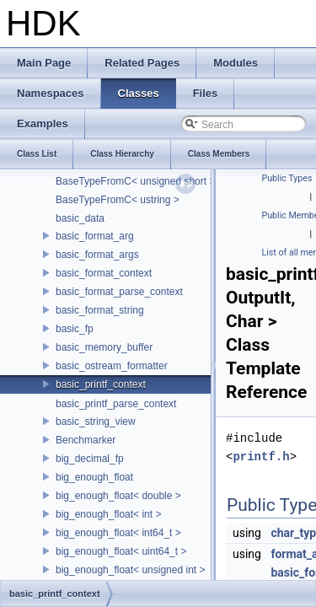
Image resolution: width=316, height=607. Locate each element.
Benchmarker (85, 440)
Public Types (287, 178)
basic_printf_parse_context (116, 404)
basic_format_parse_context (119, 292)
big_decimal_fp (90, 459)
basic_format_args (97, 255)
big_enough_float (94, 477)
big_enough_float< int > (108, 514)
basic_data (80, 218)
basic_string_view (96, 421)
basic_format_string (100, 310)
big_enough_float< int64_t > (118, 533)
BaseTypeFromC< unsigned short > (135, 181)
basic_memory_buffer (104, 347)
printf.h (261, 457)
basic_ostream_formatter (112, 366)
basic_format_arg (95, 236)
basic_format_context (104, 273)
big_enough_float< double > (118, 496)
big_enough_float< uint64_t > (121, 551)
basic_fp (75, 329)
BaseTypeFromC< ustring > (117, 200)
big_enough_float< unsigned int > (131, 570)
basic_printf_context (101, 384)
